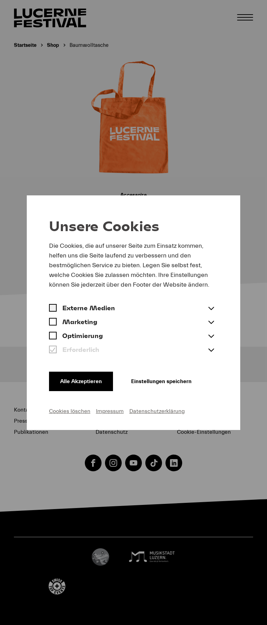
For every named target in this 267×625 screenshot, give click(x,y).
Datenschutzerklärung (157, 411)
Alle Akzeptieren (81, 381)
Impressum (110, 411)
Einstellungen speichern (161, 381)
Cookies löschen (69, 411)
